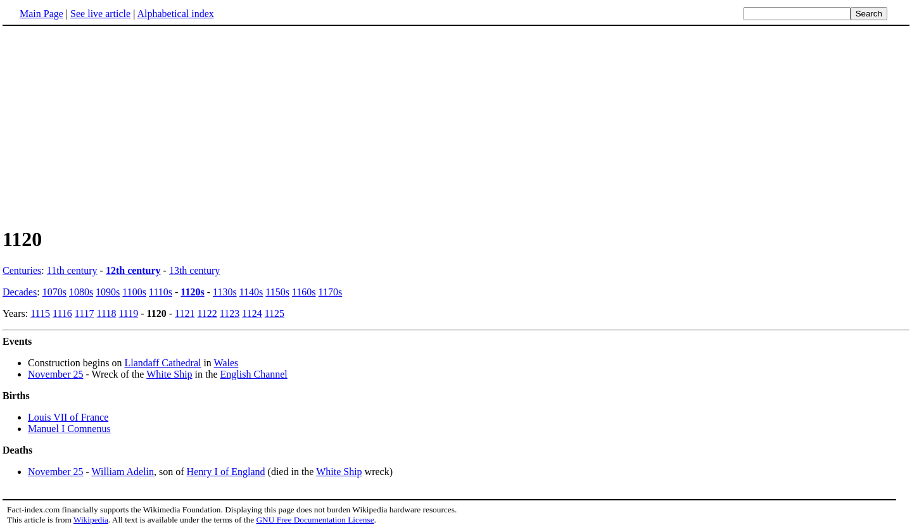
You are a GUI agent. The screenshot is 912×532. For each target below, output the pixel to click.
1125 (274, 313)
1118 (107, 313)
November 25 (56, 374)
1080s (81, 292)
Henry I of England (226, 471)
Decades (20, 292)
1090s (108, 292)
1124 (252, 313)
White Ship (169, 374)
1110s (160, 292)
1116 (62, 313)
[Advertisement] (456, 125)
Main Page (41, 13)
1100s (134, 292)
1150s (277, 292)
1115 (40, 313)
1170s (331, 292)
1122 (207, 313)
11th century (72, 270)
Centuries (22, 270)
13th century (194, 270)
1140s (251, 292)
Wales (226, 362)
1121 (184, 313)
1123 (229, 313)
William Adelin (123, 471)
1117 (84, 313)
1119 (128, 313)
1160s (304, 292)
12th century (133, 270)
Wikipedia (90, 519)
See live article (100, 13)
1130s (225, 292)
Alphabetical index (175, 13)
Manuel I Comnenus (69, 428)
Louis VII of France (68, 417)
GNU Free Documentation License (315, 519)
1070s (54, 292)
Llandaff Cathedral (162, 362)
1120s (192, 292)
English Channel (254, 374)
